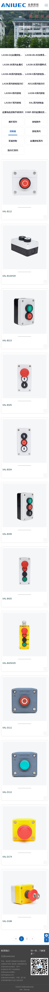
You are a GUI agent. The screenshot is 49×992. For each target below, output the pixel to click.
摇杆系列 (13, 122)
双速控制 (13, 141)
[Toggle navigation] (45, 5)
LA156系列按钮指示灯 (12, 84)
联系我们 (5, 951)
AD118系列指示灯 (36, 84)
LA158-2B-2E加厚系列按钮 (36, 55)
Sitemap (27, 990)
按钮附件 (36, 122)
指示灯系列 (13, 150)
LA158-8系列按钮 (12, 93)
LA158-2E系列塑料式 (36, 65)
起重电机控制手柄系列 (12, 112)
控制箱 (13, 131)
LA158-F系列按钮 (12, 103)
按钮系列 (36, 131)
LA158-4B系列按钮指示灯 (13, 74)
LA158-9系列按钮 (36, 93)
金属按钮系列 (36, 141)
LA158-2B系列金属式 (13, 65)
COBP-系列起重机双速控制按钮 (36, 112)
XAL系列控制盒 (36, 103)
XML (21, 990)
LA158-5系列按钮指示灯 (36, 74)
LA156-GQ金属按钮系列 (13, 55)
